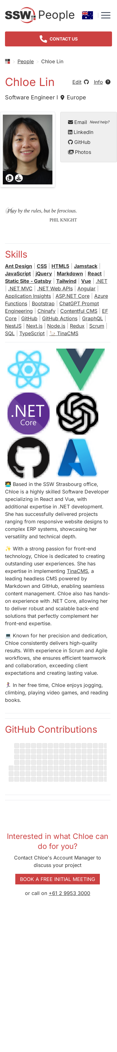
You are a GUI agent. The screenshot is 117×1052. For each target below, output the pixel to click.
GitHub (79, 142)
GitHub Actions (59, 318)
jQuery (44, 273)
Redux (77, 326)
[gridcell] (27, 149)
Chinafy (46, 311)
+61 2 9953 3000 (69, 893)
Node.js (56, 326)
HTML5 (60, 266)
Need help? (99, 122)
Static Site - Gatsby (28, 281)
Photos (79, 152)
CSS (42, 266)
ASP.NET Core (73, 296)
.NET (101, 281)
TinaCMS (77, 571)
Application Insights (28, 296)
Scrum (96, 326)
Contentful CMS (78, 311)
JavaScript (18, 273)
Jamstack (85, 266)
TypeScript (32, 333)
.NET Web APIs (55, 288)
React (95, 273)
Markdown (70, 273)
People (25, 61)
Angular (86, 288)
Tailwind (66, 281)
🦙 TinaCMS (63, 333)
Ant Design (18, 266)
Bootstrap (43, 303)
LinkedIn (80, 132)
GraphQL (92, 318)
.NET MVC (20, 288)
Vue (86, 281)
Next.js (34, 326)
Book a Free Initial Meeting (57, 879)
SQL (10, 333)
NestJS (13, 326)
